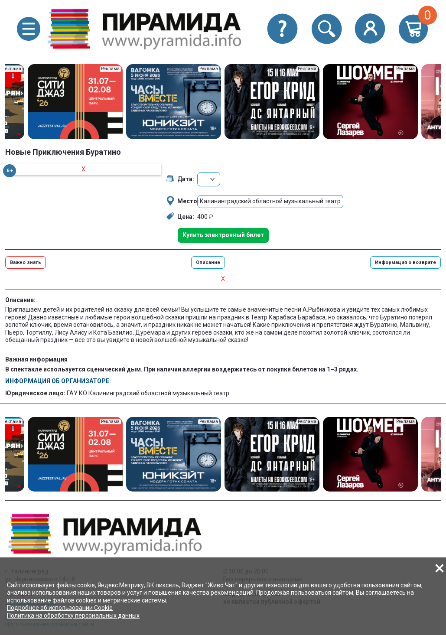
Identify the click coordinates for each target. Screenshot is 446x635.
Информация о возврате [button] (405, 262)
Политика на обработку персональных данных (73, 615)
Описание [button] (208, 262)
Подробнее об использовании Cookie (60, 607)
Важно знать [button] (25, 262)
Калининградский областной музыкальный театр (270, 201)
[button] (29, 28)
